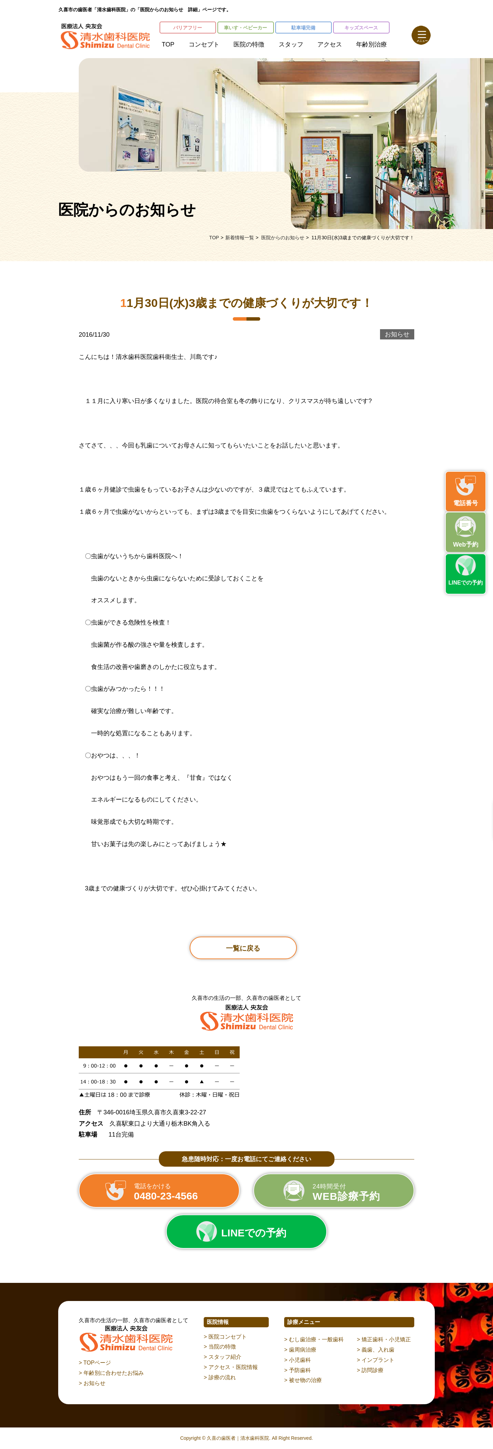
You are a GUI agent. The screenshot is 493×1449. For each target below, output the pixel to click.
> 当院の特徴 (220, 1347)
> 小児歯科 (297, 1360)
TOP (168, 44)
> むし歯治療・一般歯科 (314, 1339)
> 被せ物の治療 (303, 1380)
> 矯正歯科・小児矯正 (384, 1339)
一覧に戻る (243, 948)
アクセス (329, 44)
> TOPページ (95, 1363)
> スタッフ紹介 (222, 1357)
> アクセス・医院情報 (231, 1367)
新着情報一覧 (239, 237)
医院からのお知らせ (282, 237)
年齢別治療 (371, 44)
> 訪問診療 (370, 1370)
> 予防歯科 (297, 1370)
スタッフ (291, 44)
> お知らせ (92, 1383)
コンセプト (204, 44)
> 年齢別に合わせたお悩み (111, 1373)
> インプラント (375, 1360)
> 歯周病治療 (300, 1350)
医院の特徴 (248, 44)
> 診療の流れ (220, 1377)
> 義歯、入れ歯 (375, 1350)
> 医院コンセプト (225, 1337)
